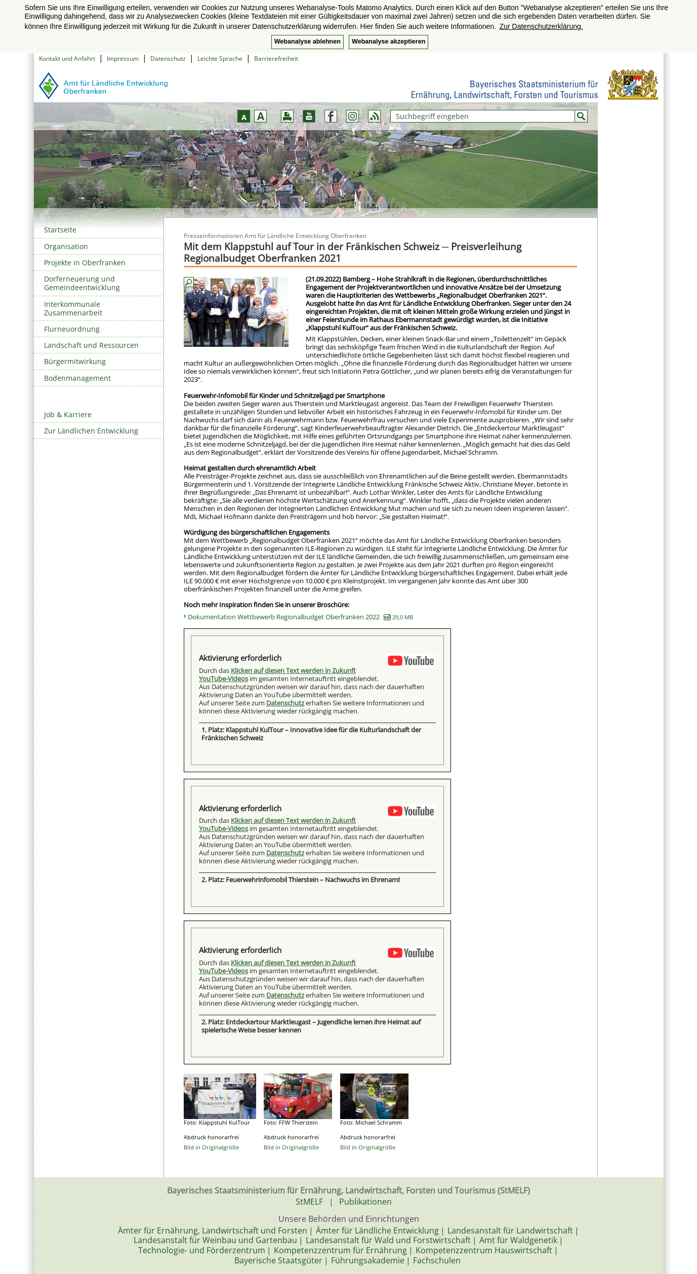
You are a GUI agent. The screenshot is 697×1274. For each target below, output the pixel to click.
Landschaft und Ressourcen (91, 345)
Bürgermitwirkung (75, 361)
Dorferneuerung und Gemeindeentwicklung (82, 283)
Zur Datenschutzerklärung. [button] (541, 26)
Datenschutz (168, 58)
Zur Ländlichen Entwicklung (91, 430)
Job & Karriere (68, 414)
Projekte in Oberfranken (85, 262)
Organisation (66, 246)
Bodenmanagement (77, 378)
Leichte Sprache (219, 58)
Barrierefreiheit (276, 58)
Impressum (123, 58)
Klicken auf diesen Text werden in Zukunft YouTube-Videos (277, 674)
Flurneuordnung (72, 329)
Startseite (60, 229)
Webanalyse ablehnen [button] (307, 41)
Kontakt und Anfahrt (67, 58)
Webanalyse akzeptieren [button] (388, 41)
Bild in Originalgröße (211, 1147)
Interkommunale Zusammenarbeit (73, 308)
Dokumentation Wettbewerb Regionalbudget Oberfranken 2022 (300, 616)
